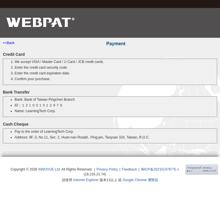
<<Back (9, 43)
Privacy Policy (107, 169)
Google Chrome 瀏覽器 (140, 180)
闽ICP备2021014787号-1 (160, 169)
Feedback (129, 169)
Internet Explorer (86, 180)
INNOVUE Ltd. (49, 169)
